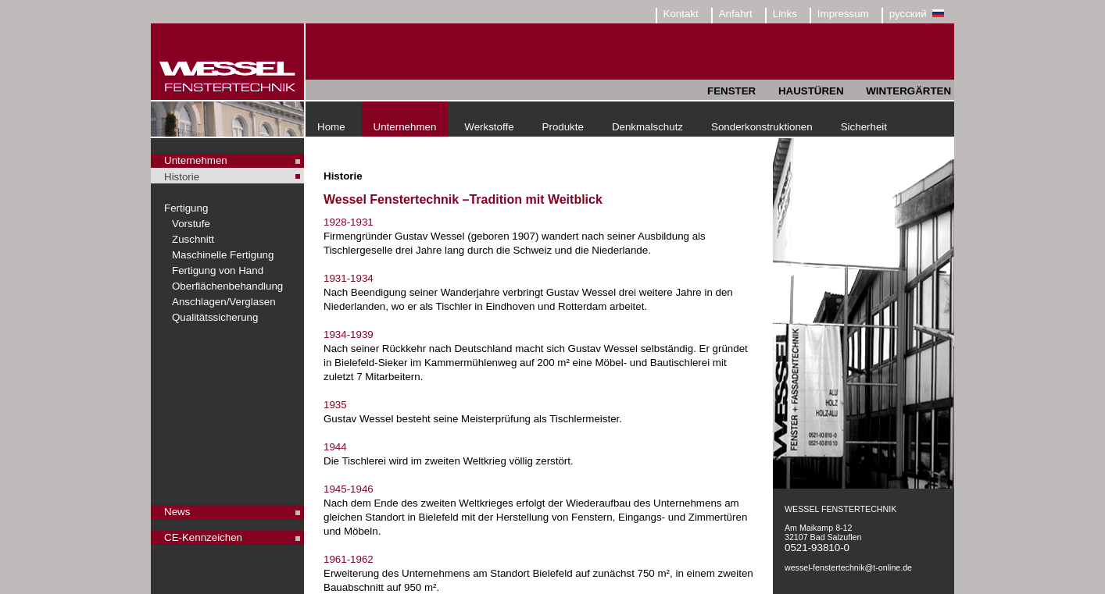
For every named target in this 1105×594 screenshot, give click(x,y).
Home (331, 127)
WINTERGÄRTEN (908, 91)
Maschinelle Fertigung (223, 255)
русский (916, 14)
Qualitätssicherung (215, 317)
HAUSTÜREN (811, 91)
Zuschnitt (193, 239)
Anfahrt (736, 14)
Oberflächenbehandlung (227, 286)
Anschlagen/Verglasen (224, 302)
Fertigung (186, 208)
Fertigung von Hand (217, 270)
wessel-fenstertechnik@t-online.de (848, 567)
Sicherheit (864, 127)
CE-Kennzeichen (203, 537)
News (177, 512)
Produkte (563, 127)
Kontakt (681, 14)
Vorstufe (191, 223)
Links (785, 14)
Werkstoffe (488, 127)
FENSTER (731, 91)
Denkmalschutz (647, 127)
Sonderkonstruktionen (762, 127)
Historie (181, 177)
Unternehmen (405, 127)
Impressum (843, 14)
